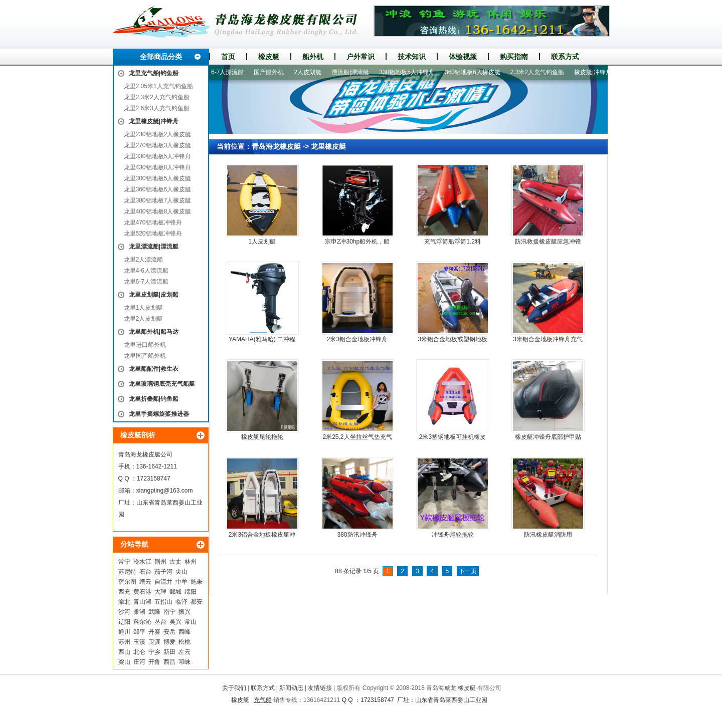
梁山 (124, 661)
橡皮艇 (268, 57)
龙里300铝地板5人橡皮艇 (158, 178)
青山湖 (142, 601)
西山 (124, 651)
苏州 (124, 641)
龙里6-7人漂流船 (146, 281)
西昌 (169, 661)
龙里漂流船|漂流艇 (153, 246)
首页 (228, 57)
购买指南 (514, 57)
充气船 (263, 699)
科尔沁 (142, 621)
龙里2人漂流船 (143, 259)
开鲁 (154, 661)
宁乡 (154, 651)
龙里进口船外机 (145, 344)
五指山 (163, 601)
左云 (184, 651)
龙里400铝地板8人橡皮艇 (158, 211)
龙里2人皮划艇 (143, 318)
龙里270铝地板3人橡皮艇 (158, 145)
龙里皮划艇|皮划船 (153, 294)
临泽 (181, 601)
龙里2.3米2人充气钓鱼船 (157, 97)
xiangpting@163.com (164, 490)
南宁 (169, 611)
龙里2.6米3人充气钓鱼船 (157, 108)
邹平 (139, 631)
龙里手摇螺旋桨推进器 (159, 413)
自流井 (163, 581)
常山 (191, 621)
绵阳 (191, 591)
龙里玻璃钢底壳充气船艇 (162, 383)
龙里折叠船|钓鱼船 (153, 398)
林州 (191, 561)
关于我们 (234, 687)
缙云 (145, 581)
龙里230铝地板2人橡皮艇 (158, 134)
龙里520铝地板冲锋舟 (153, 233)
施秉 (197, 581)
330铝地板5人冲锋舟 (410, 72)
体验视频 (463, 57)
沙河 (124, 611)
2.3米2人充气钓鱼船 (541, 72)
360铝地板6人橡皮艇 (476, 72)
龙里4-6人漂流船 (146, 270)
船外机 (312, 57)
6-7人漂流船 (231, 72)
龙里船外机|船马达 (153, 331)
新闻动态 (291, 687)
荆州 (160, 561)
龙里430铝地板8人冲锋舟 (158, 167)
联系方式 (565, 57)
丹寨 (154, 631)
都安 (197, 601)
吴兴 (175, 621)
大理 (160, 591)
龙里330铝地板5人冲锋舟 (158, 156)
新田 (169, 651)
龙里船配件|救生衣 (153, 368)
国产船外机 (272, 72)
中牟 (181, 581)
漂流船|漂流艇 (354, 72)
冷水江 (142, 561)
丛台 (160, 621)
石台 (145, 571)
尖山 (181, 571)
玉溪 (139, 641)
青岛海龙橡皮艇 (276, 146)
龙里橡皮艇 (328, 146)
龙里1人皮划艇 (143, 307)
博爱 (169, 641)
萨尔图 (127, 581)
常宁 (124, 561)
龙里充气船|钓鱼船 (153, 73)
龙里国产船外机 (145, 355)
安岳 (169, 631)
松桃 (184, 641)
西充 (124, 591)
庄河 (139, 661)
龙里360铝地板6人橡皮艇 (158, 189)
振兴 (184, 611)
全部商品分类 (161, 57)
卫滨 (154, 641)
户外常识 (360, 57)
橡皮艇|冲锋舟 (596, 72)
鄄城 (175, 591)
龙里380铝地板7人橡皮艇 (158, 200)
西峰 (184, 631)
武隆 (154, 611)
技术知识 (412, 57)
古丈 (175, 561)
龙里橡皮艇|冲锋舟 (153, 121)
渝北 (124, 601)
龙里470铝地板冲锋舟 (153, 222)
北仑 (139, 651)
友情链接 (320, 687)
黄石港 (142, 591)
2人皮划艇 (311, 72)
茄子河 (163, 571)
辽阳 (124, 621)
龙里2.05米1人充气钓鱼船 (158, 86)
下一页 (468, 571)
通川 (124, 631)
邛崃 (184, 661)
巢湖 (139, 611)
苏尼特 (127, 571)
